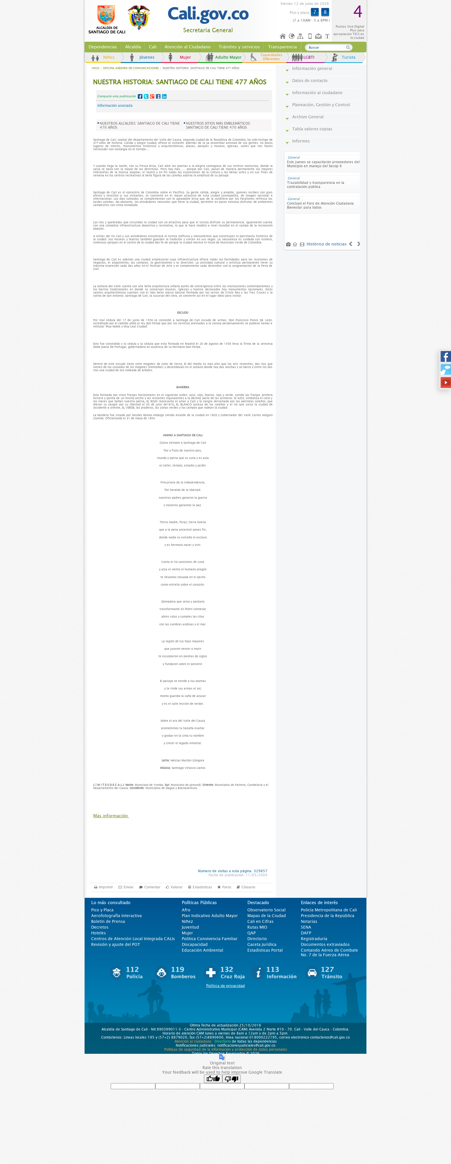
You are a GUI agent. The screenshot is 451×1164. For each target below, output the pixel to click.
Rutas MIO (257, 927)
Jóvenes (146, 57)
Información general (312, 68)
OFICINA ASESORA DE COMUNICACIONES (131, 68)
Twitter (146, 96)
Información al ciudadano (317, 92)
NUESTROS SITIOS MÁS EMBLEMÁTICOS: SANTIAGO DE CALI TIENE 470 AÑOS (218, 125)
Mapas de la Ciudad (266, 915)
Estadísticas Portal (265, 950)
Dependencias (103, 46)
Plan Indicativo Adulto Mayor (210, 915)
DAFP (306, 933)
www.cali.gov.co (121, 19)
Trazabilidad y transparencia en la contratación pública (315, 185)
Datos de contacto (310, 80)
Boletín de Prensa (108, 921)
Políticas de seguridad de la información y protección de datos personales (225, 1049)
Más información (111, 815)
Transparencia (282, 46)
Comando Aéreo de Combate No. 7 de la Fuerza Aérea (329, 952)
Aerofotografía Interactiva (116, 915)
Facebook (140, 96)
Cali (152, 46)
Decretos (99, 927)
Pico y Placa (102, 910)
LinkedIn (164, 96)
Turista (349, 57)
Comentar (152, 887)
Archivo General (308, 117)
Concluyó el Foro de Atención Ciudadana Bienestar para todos (320, 205)
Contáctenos (319, 36)
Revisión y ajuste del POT (115, 944)
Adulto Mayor (228, 57)
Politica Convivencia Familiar (210, 938)
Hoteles (98, 933)
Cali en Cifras (260, 921)
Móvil (310, 36)
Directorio (257, 938)
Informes (301, 141)
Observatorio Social (266, 910)
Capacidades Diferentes (271, 57)
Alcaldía (133, 46)
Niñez (187, 921)
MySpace (158, 96)
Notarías (309, 921)
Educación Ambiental (202, 950)
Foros (226, 887)
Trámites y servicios (239, 46)
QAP (251, 933)
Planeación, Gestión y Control (321, 104)
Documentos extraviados (325, 944)
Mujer (185, 57)
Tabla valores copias (312, 129)
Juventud (190, 927)
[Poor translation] (231, 1079)
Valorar (177, 887)
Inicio (283, 36)
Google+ (152, 96)
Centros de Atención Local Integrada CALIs (133, 938)
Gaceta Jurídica (261, 944)
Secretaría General (208, 30)
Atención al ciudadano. (193, 1041)
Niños (108, 57)
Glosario (248, 887)
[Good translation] (213, 1079)
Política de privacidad (225, 986)
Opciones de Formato (328, 36)
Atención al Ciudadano (188, 46)
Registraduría (314, 938)
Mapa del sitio (301, 36)
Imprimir (106, 887)
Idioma (292, 36)
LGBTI (308, 57)
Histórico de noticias (327, 244)
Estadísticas (202, 887)
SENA (306, 927)
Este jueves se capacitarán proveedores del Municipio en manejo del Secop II (323, 164)
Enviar (129, 887)
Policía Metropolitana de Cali (329, 910)
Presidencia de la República (327, 915)
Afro (186, 910)
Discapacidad (195, 944)
